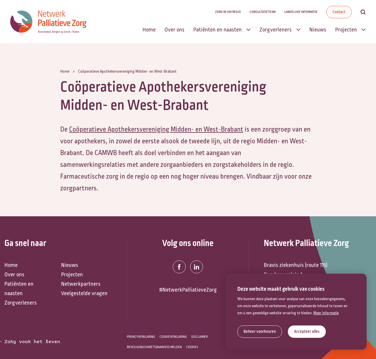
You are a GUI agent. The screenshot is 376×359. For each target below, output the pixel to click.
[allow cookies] (307, 331)
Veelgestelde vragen (84, 293)
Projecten (72, 274)
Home (11, 265)
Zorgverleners (20, 303)
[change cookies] (259, 331)
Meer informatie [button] (326, 313)
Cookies (192, 347)
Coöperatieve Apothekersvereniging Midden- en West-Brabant (156, 129)
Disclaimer (199, 337)
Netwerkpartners (80, 284)
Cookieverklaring (173, 337)
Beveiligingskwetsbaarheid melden (154, 347)
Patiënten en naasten (18, 288)
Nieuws (69, 265)
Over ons (14, 274)
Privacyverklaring (141, 337)
